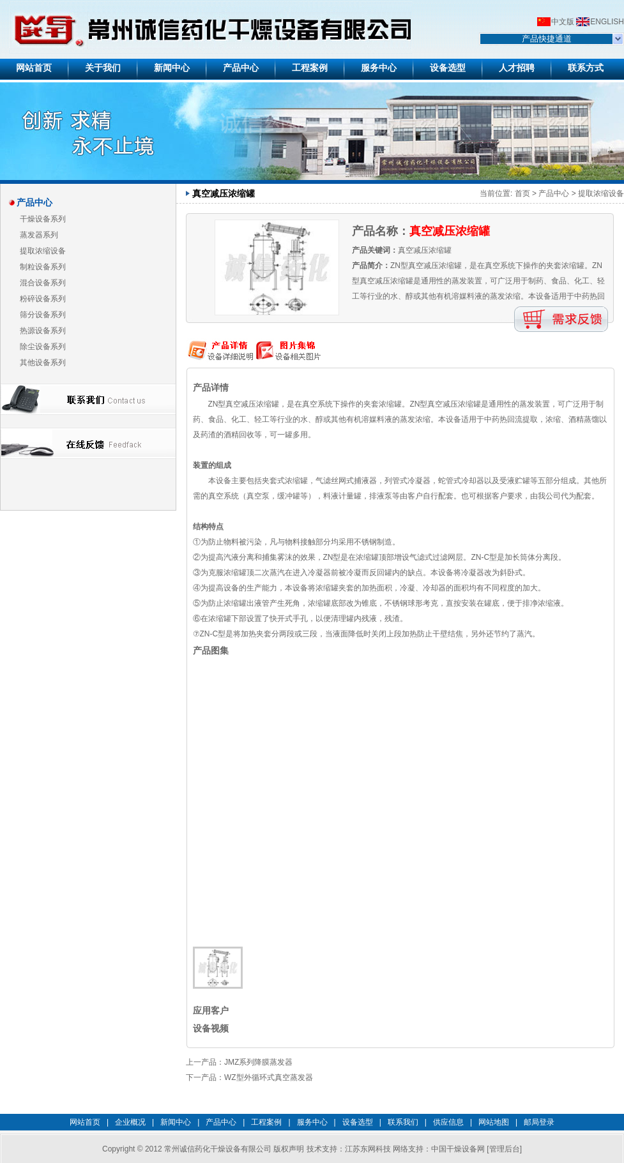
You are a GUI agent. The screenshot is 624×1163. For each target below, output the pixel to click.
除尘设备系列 (43, 346)
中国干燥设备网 (458, 1148)
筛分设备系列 (43, 314)
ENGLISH (607, 21)
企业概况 (130, 1122)
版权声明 (288, 1148)
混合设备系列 (43, 282)
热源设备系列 (43, 330)
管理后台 (504, 1148)
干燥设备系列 (43, 218)
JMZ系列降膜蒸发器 (258, 1062)
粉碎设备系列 (43, 298)
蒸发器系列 (39, 234)
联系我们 (403, 1122)
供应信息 (448, 1122)
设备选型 (357, 1122)
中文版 (562, 21)
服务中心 (312, 1122)
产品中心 (553, 193)
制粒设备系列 (43, 266)
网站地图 (493, 1122)
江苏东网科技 (368, 1148)
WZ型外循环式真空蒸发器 (268, 1077)
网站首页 (85, 1122)
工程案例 (266, 1122)
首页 (522, 193)
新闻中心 (175, 1122)
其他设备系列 (43, 362)
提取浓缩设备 (43, 250)
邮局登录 (539, 1122)
